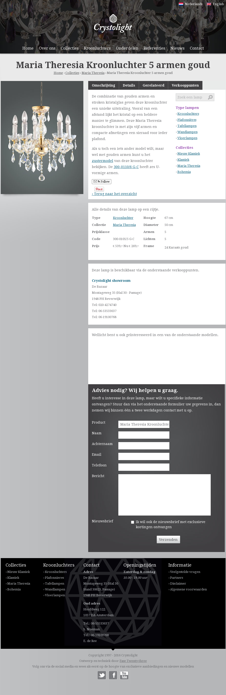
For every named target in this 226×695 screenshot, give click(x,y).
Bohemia (184, 172)
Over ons (47, 48)
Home (28, 48)
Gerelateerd (153, 85)
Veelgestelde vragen (185, 572)
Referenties (154, 48)
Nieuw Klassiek (188, 153)
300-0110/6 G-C (126, 167)
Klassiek (183, 159)
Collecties (69, 48)
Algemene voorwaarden (188, 589)
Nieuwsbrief (102, 521)
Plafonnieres (54, 577)
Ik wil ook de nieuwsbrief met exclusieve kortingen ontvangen (170, 524)
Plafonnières (186, 120)
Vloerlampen (187, 138)
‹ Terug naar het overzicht (114, 194)
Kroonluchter (123, 218)
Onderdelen (127, 48)
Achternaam (102, 444)
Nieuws (177, 48)
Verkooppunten (185, 85)
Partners (176, 577)
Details (129, 85)
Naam (97, 433)
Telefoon (99, 465)
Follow (102, 181)
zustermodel (102, 161)
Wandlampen (187, 132)
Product (98, 422)
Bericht (98, 476)
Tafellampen (187, 126)
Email (96, 454)
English (218, 4)
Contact (197, 48)
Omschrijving (103, 85)
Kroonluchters (97, 48)
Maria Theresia (93, 73)
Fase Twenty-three (133, 661)
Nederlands (193, 4)
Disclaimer (178, 583)
